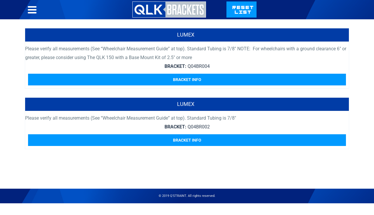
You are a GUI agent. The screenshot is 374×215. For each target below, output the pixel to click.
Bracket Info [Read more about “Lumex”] (187, 79)
